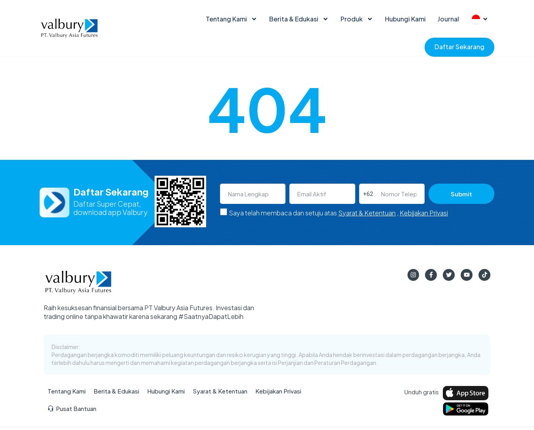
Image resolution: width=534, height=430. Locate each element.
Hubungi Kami (405, 19)
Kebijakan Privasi (424, 213)
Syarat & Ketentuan (367, 213)
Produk (357, 19)
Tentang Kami (231, 19)
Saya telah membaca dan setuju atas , (338, 213)
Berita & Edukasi (299, 19)
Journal (448, 19)
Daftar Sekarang (459, 46)
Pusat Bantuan (72, 408)
